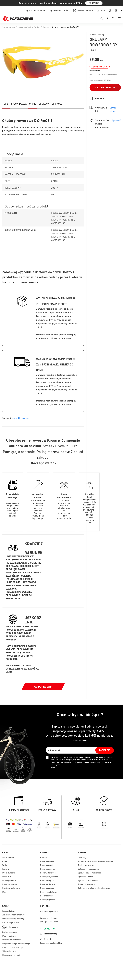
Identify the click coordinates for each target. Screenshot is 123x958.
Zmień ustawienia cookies (51, 943)
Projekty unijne (8, 872)
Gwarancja (82, 857)
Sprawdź (116, 120)
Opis (6, 103)
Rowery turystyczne (49, 876)
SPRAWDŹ (94, 2)
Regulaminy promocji (11, 955)
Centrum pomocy (9, 932)
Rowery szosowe (47, 869)
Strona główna (8, 27)
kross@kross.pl (51, 933)
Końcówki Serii (8, 910)
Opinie (32, 103)
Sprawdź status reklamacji (89, 872)
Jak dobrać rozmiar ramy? (13, 914)
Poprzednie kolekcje (48, 891)
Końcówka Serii (24, 27)
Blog (103, 10)
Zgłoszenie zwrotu (86, 876)
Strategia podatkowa (11, 888)
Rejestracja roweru (86, 884)
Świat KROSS (8, 857)
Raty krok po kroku (10, 922)
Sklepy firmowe (9, 951)
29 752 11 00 (49, 928)
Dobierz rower (85, 10)
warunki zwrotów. (21, 418)
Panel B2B (6, 876)
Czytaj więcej (115, 109)
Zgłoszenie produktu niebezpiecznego (94, 888)
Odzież (37, 27)
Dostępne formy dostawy (13, 918)
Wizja (4, 865)
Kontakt (48, 938)
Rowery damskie (47, 888)
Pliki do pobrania (9, 935)
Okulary (46, 27)
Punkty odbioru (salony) (12, 947)
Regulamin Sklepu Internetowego (16, 943)
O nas (4, 861)
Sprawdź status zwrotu (88, 880)
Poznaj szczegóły (43, 686)
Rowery (43, 857)
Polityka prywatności (11, 939)
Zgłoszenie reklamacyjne (88, 869)
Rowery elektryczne (48, 872)
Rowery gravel (46, 865)
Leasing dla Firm (9, 880)
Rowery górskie (47, 861)
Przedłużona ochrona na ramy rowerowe (95, 861)
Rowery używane (47, 899)
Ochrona (57, 103)
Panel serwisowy (9, 884)
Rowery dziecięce (47, 884)
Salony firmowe (37, 10)
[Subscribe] (104, 750)
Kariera (5, 869)
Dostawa (44, 103)
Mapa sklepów (60, 10)
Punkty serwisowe (86, 865)
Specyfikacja (19, 103)
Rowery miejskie (47, 880)
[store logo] (18, 18)
